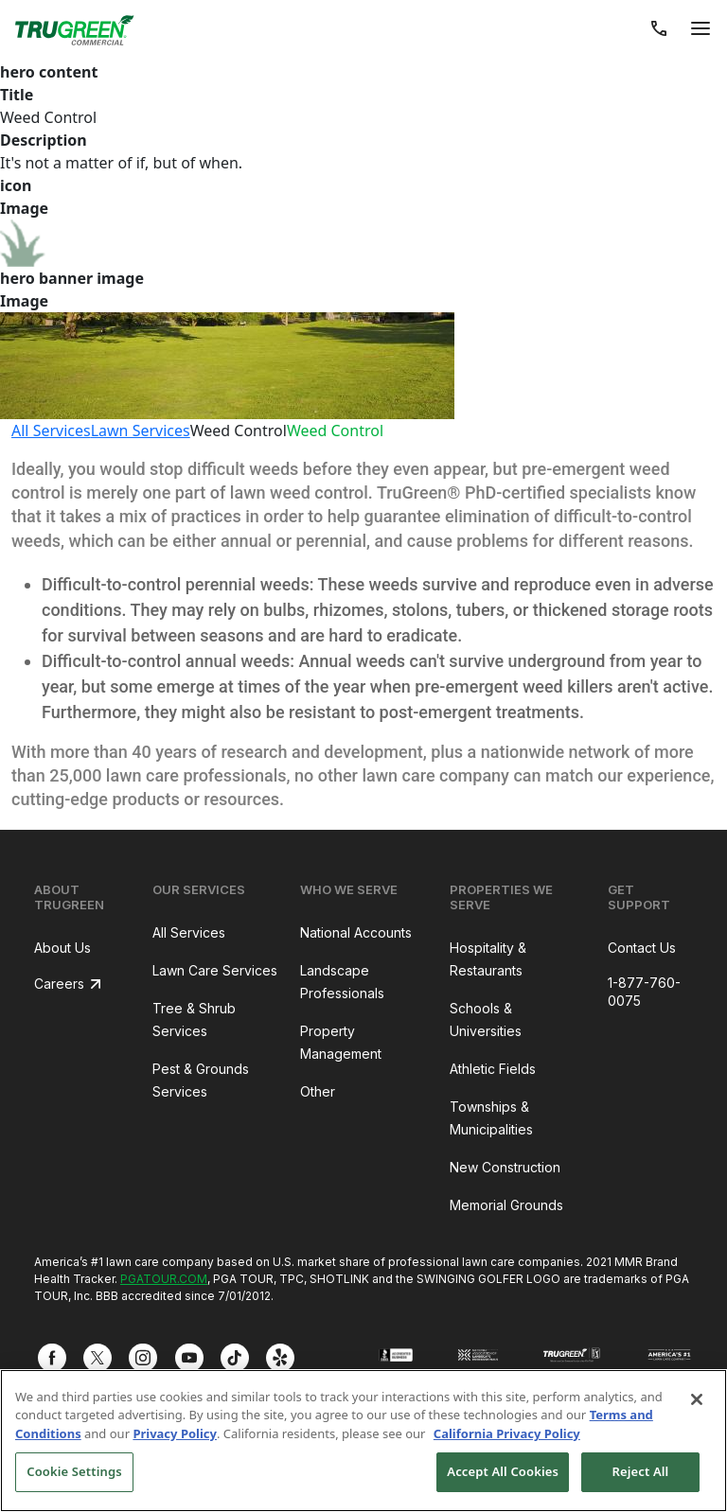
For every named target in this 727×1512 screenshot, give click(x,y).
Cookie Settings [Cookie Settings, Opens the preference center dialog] (74, 1471)
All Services (51, 430)
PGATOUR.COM (163, 1279)
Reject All (640, 1471)
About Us (62, 948)
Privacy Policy (175, 1433)
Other (317, 1091)
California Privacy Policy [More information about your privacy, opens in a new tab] (507, 1433)
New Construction (505, 1167)
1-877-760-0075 (644, 992)
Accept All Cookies (503, 1471)
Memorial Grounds (506, 1205)
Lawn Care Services (214, 970)
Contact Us (642, 948)
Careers (59, 984)
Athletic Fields (493, 1069)
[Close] (697, 1399)
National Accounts (356, 932)
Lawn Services (140, 430)
